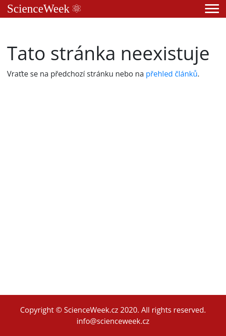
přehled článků (172, 74)
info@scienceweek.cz (113, 321)
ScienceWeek (44, 8)
